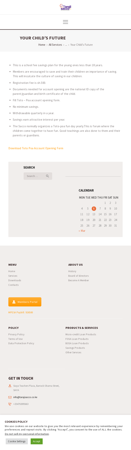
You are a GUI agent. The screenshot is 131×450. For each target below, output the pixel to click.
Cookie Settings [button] (17, 441)
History (72, 271)
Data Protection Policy (21, 343)
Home (41, 44)
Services (12, 275)
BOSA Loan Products (77, 343)
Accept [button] (36, 441)
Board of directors (78, 275)
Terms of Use (15, 339)
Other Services (73, 352)
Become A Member (78, 280)
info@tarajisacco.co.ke (25, 397)
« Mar (82, 230)
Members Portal (24, 302)
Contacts (13, 285)
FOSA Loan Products (77, 339)
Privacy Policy (16, 334)
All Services (55, 44)
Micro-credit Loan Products (81, 334)
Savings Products (75, 347)
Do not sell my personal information (27, 434)
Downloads (14, 280)
